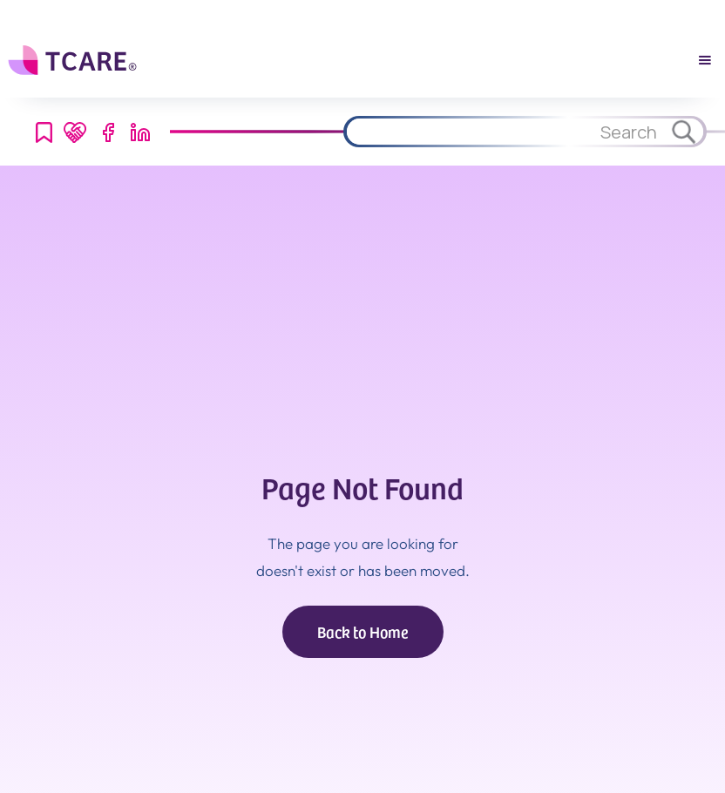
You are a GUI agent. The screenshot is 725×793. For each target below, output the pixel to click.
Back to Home (363, 631)
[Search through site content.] (504, 131)
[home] (74, 60)
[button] (705, 60)
